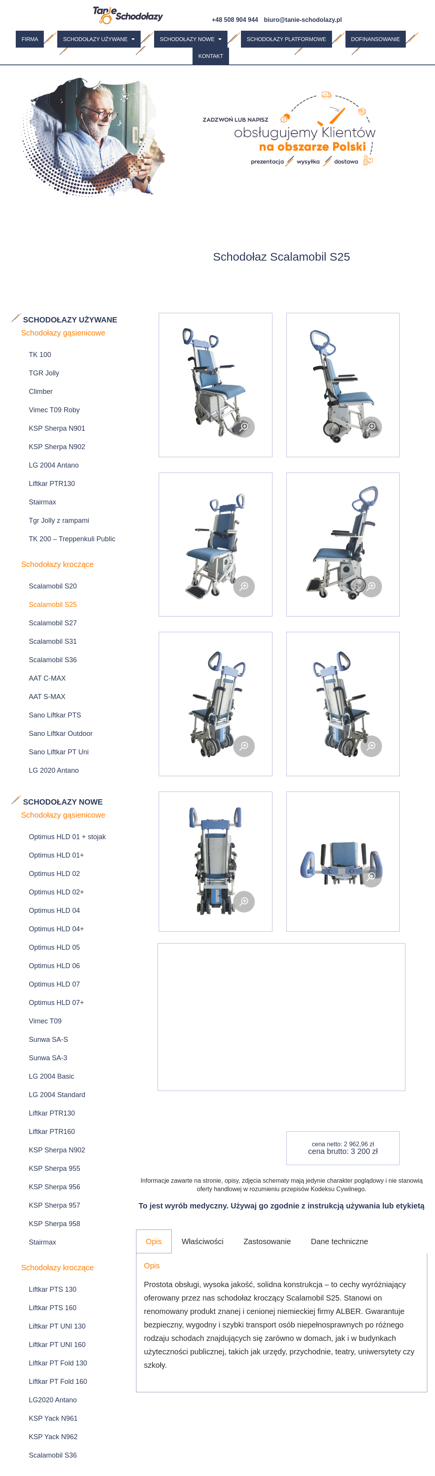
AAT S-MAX (41, 584)
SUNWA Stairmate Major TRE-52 (70, 1248)
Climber (35, 371)
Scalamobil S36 (47, 560)
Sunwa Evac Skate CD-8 (61, 1379)
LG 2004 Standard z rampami (68, 1283)
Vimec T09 (39, 817)
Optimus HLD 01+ (50, 706)
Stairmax (36, 445)
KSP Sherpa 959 (49, 1208)
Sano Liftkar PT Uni (53, 621)
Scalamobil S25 (47, 523)
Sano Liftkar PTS (49, 597)
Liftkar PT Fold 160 (52, 1067)
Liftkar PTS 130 (47, 1005)
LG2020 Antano (47, 1079)
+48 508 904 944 (235, 20)
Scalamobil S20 (47, 511)
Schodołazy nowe (190, 38)
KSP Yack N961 (47, 1091)
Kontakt (211, 53)
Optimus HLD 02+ (50, 731)
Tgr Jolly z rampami (53, 457)
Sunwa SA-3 (42, 841)
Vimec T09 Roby (48, 384)
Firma (30, 38)
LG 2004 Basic (45, 854)
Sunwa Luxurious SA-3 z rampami (61, 1192)
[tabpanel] (281, 1318)
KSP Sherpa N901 (51, 396)
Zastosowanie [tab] (267, 1237)
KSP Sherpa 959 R (52, 1220)
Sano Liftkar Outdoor (55, 609)
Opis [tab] (154, 1237)
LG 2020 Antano (48, 634)
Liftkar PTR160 (46, 890)
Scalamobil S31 (47, 548)
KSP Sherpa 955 (49, 915)
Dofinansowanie (375, 38)
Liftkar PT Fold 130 (52, 1054)
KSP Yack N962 (47, 1103)
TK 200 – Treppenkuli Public (66, 470)
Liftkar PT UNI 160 (51, 1042)
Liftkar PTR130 (46, 433)
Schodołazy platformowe (286, 38)
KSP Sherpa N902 (51, 408)
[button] (99, 38)
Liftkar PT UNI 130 (51, 1030)
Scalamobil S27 (47, 535)
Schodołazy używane (99, 38)
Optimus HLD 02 (48, 718)
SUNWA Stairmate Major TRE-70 (70, 1267)
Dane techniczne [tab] (339, 1237)
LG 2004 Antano (48, 421)
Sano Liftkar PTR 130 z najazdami (59, 1173)
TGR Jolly (38, 359)
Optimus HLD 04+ (50, 755)
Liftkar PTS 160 (47, 1017)
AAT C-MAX (41, 572)
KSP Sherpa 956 (49, 927)
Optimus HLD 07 (48, 792)
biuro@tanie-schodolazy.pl (303, 20)
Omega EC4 (42, 1330)
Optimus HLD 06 (48, 780)
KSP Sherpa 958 (49, 952)
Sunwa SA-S (42, 829)
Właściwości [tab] (203, 1237)
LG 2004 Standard (51, 866)
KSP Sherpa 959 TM (54, 1232)
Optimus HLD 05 (48, 768)
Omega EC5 (42, 1342)
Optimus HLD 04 (48, 743)
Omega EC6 (42, 1355)
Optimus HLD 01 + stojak (61, 694)
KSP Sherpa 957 (49, 940)
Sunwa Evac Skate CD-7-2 (64, 1367)
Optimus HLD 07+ (50, 804)
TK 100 (34, 347)
